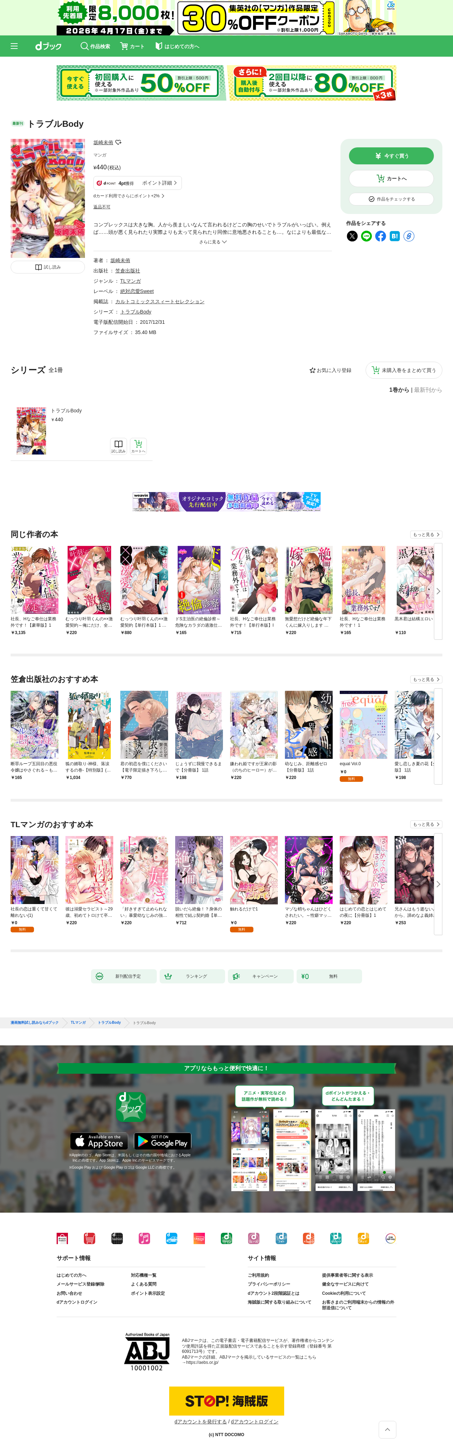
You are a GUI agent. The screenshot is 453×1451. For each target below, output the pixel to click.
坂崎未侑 (103, 142)
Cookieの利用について (344, 1293)
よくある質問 (143, 1284)
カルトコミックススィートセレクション (160, 301)
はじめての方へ (71, 1275)
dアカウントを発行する (200, 1421)
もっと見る (423, 534)
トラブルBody (66, 410)
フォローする (118, 142)
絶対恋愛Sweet (137, 291)
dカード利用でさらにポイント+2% (126, 195)
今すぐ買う (396, 156)
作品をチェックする (396, 199)
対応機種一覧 (143, 1275)
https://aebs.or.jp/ (202, 1362)
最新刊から (428, 390)
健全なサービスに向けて (345, 1284)
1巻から (399, 390)
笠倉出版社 (127, 270)
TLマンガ (130, 281)
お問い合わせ (69, 1293)
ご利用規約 (258, 1275)
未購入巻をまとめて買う (409, 370)
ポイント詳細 (157, 183)
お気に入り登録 (334, 370)
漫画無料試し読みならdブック (35, 1022)
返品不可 (101, 206)
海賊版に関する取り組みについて (279, 1302)
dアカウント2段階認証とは (273, 1293)
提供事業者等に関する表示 (347, 1275)
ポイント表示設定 (148, 1293)
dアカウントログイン (77, 1302)
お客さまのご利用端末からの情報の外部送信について (358, 1305)
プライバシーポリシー (269, 1284)
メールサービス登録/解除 (80, 1284)
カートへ (397, 178)
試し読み (52, 267)
